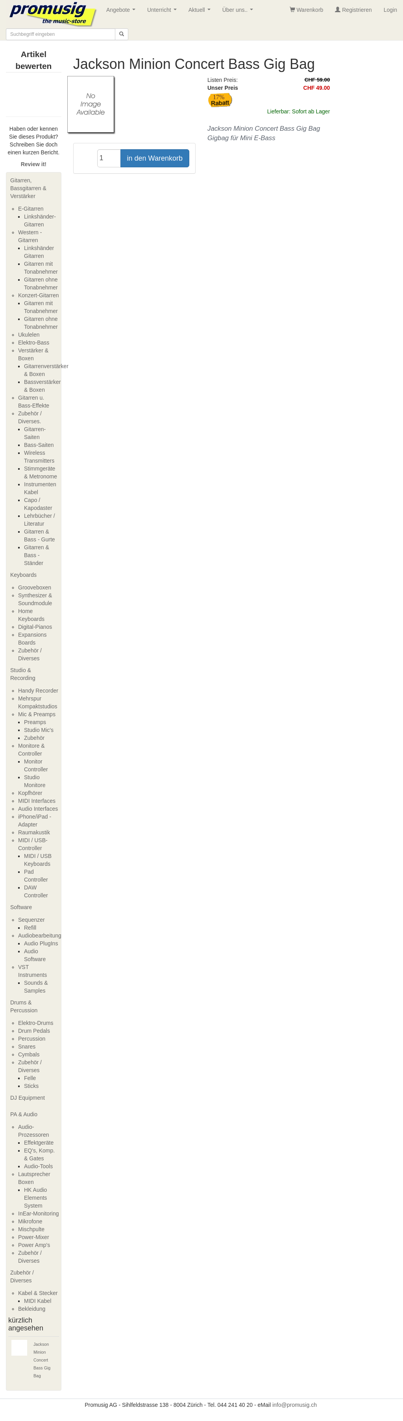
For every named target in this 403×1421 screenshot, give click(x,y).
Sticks (31, 1086)
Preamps (35, 722)
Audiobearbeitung (39, 935)
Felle (30, 1078)
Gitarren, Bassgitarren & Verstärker (28, 188)
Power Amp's (34, 1245)
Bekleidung (31, 1309)
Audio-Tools (38, 1166)
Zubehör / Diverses (22, 1276)
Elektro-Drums (35, 1023)
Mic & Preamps (36, 714)
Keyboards (23, 575)
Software (21, 907)
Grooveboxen (34, 587)
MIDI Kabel (37, 1301)
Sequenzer (31, 920)
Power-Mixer (33, 1237)
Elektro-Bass (33, 342)
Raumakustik (34, 832)
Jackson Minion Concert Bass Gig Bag (41, 1360)
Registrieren (353, 10)
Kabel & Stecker (37, 1293)
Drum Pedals (34, 1031)
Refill (30, 927)
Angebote (122, 12)
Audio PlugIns (41, 943)
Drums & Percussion (23, 1006)
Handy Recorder (38, 690)
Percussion (31, 1039)
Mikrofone (30, 1221)
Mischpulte (31, 1229)
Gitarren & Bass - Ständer (36, 555)
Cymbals (28, 1054)
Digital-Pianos (35, 627)
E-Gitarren (31, 209)
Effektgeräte (39, 1142)
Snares (26, 1046)
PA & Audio (23, 1114)
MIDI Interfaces (36, 801)
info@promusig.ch (294, 1405)
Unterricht (163, 12)
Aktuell (201, 12)
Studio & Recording (22, 674)
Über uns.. (239, 12)
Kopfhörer (30, 793)
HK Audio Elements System (35, 1198)
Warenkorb (307, 10)
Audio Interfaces (38, 809)
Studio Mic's (39, 730)
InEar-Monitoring (38, 1213)
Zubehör (34, 738)
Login (390, 10)
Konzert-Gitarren (38, 295)
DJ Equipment (27, 1098)
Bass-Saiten (39, 445)
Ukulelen (28, 335)
